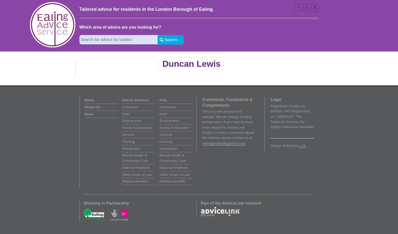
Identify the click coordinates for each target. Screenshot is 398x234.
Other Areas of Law (137, 175)
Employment (132, 121)
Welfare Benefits (135, 181)
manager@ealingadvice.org (223, 143)
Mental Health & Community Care (135, 157)
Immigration (131, 149)
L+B (302, 146)
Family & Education (137, 128)
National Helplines (136, 168)
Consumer (130, 107)
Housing (128, 142)
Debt (125, 114)
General (128, 135)
